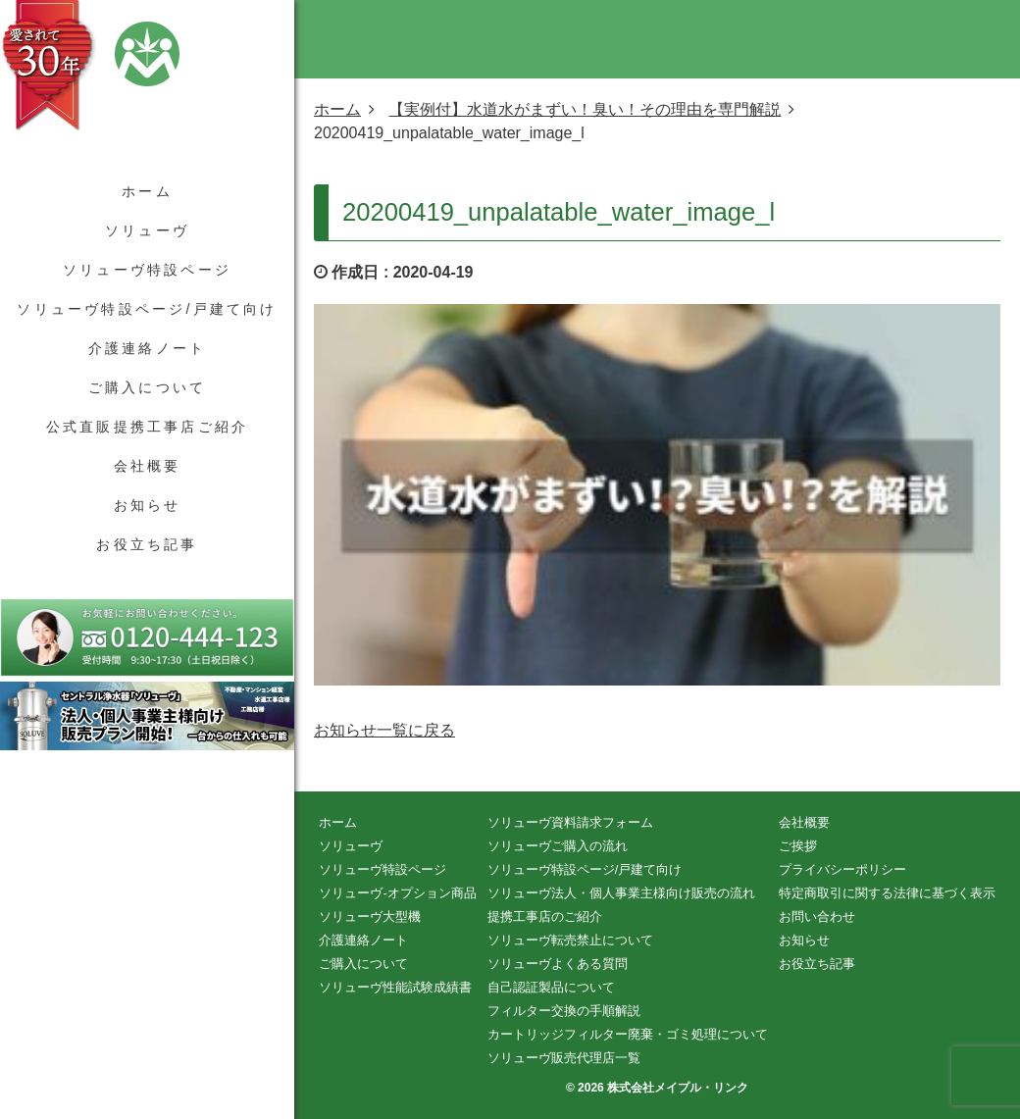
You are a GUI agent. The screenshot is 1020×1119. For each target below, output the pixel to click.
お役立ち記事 (146, 544)
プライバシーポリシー (842, 869)
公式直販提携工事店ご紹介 (147, 426)
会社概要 (147, 466)
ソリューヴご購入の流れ (557, 846)
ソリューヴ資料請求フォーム (570, 822)
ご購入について (147, 387)
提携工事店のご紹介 (544, 916)
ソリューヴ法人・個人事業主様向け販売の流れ (621, 893)
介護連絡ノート (147, 348)
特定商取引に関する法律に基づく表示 (887, 893)
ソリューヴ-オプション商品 (397, 893)
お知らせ (147, 505)
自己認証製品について (551, 987)
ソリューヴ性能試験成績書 (395, 987)
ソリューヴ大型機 (370, 916)
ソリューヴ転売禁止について (570, 940)
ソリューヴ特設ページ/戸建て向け (147, 309)
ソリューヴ (147, 230)
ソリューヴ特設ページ (147, 270)
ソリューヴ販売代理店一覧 (563, 1057)
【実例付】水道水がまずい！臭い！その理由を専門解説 (584, 109)
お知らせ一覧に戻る (384, 730)
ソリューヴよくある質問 (557, 963)
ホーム (147, 191)
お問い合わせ (817, 916)
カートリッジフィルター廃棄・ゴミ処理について (627, 1034)
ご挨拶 (798, 846)
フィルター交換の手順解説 (563, 1010)
